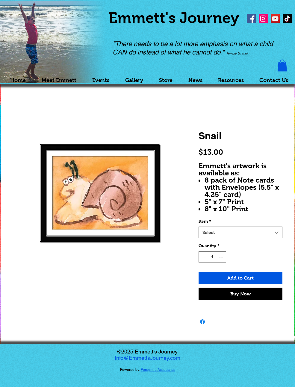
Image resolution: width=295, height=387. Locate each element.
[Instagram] (263, 18)
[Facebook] (251, 18)
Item (205, 221)
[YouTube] (275, 18)
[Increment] (221, 257)
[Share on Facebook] (202, 321)
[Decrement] (203, 257)
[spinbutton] (212, 257)
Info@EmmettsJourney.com (147, 358)
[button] (282, 65)
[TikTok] (287, 18)
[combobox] (240, 232)
